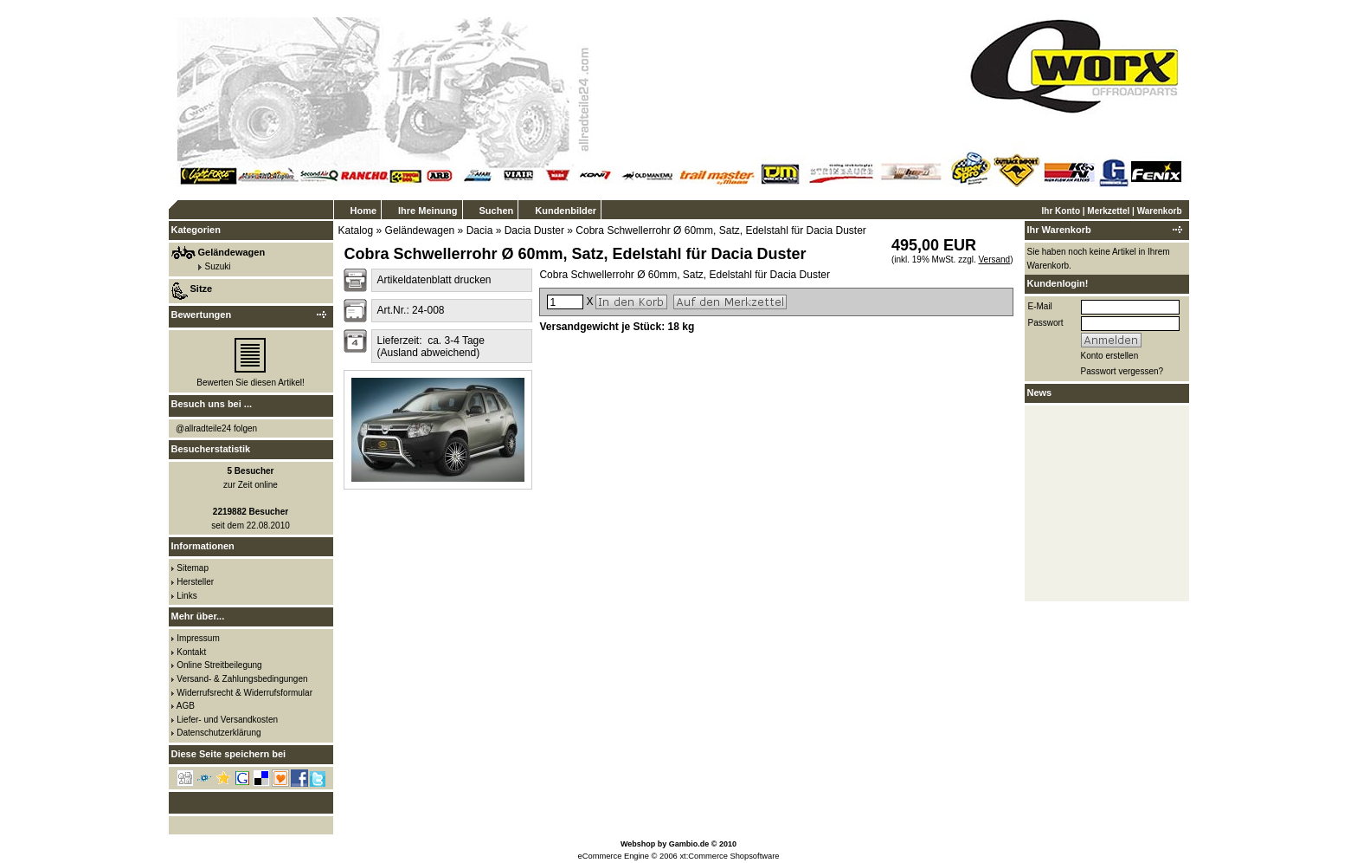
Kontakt (191, 652)
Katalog (356, 230)
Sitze (201, 288)
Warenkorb (1159, 211)
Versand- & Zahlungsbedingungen (242, 679)
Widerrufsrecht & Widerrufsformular (244, 693)
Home (364, 210)
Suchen (496, 210)
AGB (186, 706)
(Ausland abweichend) (427, 353)
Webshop (638, 844)
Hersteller (195, 582)
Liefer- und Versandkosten (227, 719)
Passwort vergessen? (1122, 371)
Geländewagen (420, 230)
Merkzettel (1108, 211)
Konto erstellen (1110, 355)
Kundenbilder (565, 210)
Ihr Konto (1061, 211)
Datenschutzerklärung (218, 732)
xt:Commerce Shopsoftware (729, 856)
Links (186, 595)
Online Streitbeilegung (219, 665)
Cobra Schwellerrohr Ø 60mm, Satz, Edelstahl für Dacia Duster (720, 230)
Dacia (479, 230)
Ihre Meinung (427, 210)
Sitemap (193, 568)
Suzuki (218, 266)
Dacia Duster (534, 230)
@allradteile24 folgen (216, 428)
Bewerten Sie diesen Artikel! (250, 382)
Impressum (198, 638)
